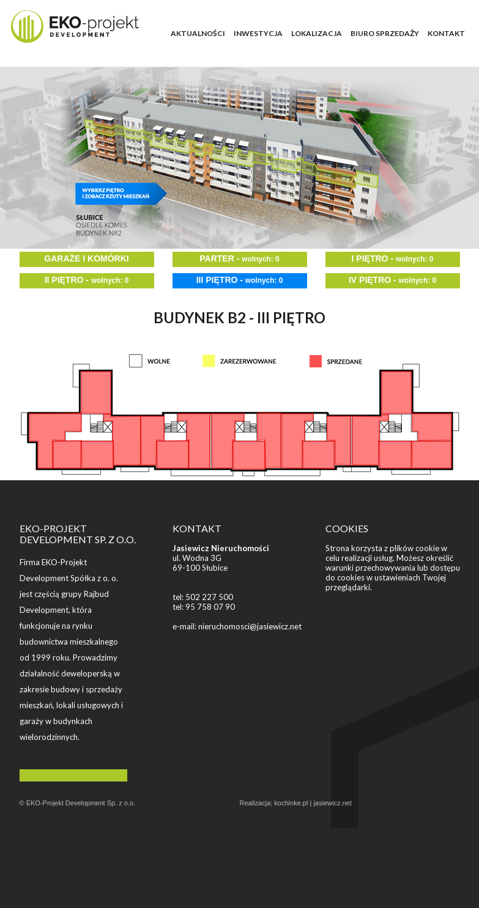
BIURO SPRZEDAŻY (385, 33)
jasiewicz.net (332, 803)
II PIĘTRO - (87, 280)
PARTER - (239, 258)
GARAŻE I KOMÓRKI (86, 258)
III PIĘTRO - (239, 280)
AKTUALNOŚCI (198, 33)
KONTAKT (446, 33)
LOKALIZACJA (316, 33)
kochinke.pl (291, 803)
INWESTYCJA (258, 33)
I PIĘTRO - (393, 258)
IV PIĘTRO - (392, 280)
